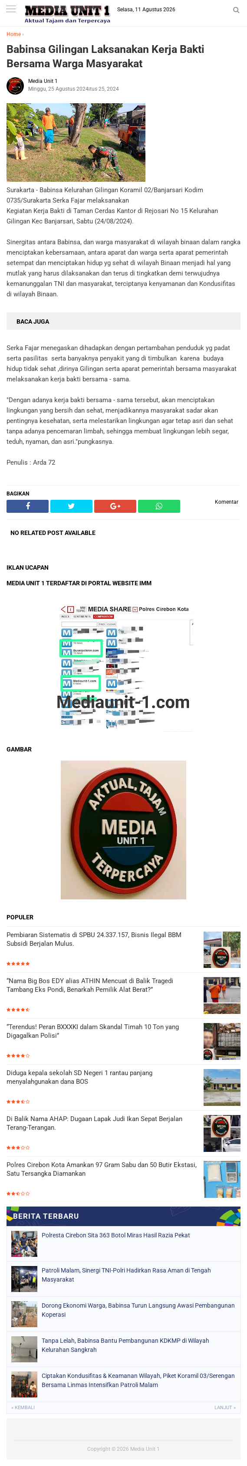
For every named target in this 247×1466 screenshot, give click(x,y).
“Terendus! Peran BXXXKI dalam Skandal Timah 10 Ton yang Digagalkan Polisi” (93, 1031)
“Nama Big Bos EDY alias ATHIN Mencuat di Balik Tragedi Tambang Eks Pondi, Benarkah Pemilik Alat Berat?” (90, 985)
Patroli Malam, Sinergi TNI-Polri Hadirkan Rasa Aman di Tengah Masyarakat (126, 1275)
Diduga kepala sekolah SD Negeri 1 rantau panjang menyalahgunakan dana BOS (79, 1077)
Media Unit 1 (145, 1449)
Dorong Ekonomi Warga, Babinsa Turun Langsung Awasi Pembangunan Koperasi (138, 1310)
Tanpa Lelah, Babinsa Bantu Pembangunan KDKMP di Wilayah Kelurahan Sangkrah (125, 1345)
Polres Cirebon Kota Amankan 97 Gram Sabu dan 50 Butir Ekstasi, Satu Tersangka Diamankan (102, 1169)
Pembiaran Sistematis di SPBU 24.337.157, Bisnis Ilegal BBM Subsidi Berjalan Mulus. (94, 939)
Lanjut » (225, 1407)
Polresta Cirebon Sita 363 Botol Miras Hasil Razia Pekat (116, 1235)
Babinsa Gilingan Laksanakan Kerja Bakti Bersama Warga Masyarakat (105, 56)
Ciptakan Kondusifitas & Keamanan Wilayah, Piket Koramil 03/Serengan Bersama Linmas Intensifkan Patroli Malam (138, 1380)
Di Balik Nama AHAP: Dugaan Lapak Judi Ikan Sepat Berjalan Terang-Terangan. (94, 1123)
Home (14, 34)
